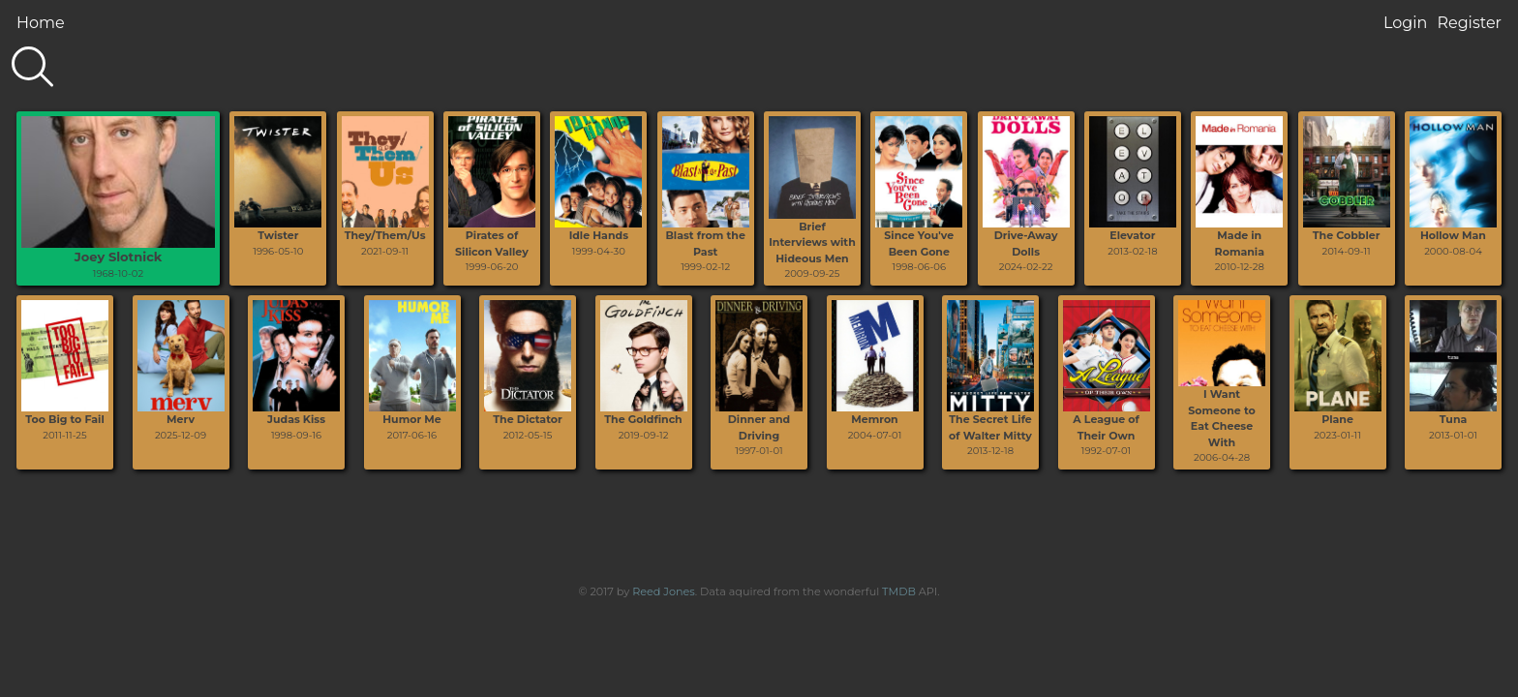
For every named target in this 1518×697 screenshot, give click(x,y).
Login (1405, 23)
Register (1469, 23)
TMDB (899, 591)
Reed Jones (663, 591)
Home (40, 23)
